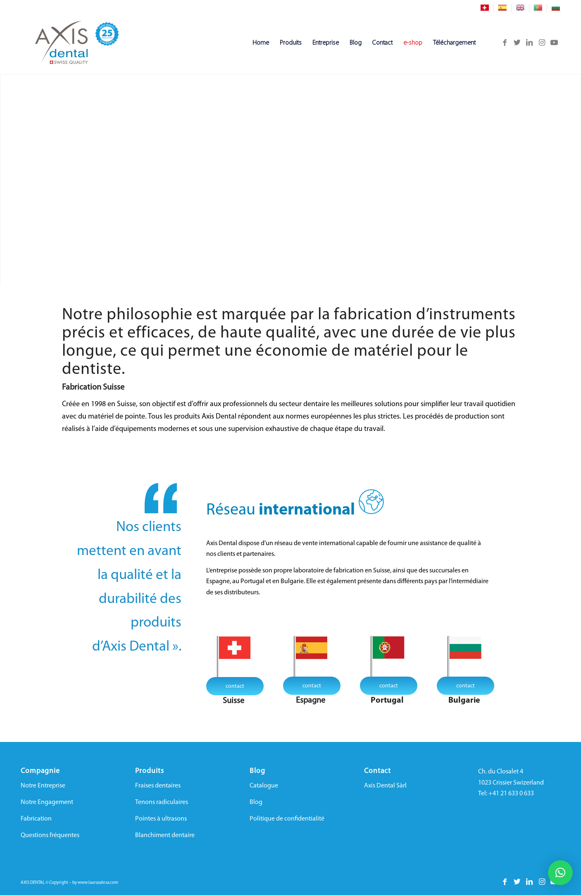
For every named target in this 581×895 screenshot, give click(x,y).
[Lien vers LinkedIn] (529, 42)
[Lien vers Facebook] (504, 42)
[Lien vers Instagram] (542, 42)
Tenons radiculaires (161, 802)
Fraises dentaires (158, 786)
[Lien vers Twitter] (517, 42)
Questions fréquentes (50, 835)
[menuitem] (485, 8)
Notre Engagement (47, 802)
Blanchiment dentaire (165, 835)
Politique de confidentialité (287, 819)
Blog (256, 802)
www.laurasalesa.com (98, 883)
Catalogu (262, 786)
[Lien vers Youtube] (554, 42)
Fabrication (36, 819)
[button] (560, 872)
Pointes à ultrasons (161, 819)
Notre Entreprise (43, 786)
